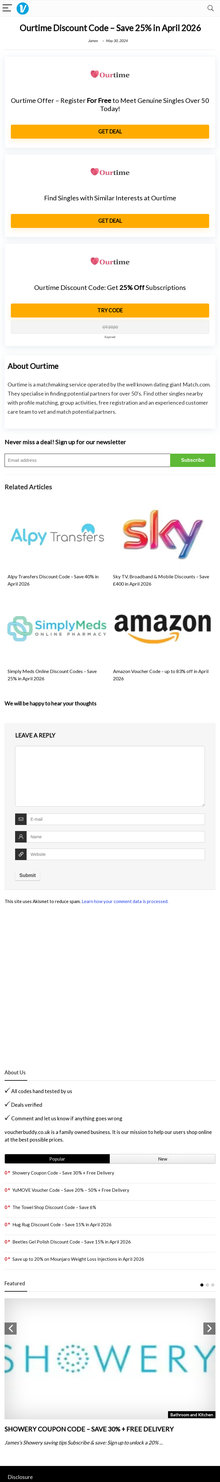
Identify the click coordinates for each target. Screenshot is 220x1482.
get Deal (110, 131)
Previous (11, 1329)
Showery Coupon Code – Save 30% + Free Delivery (63, 1172)
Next (209, 1329)
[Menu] (7, 8)
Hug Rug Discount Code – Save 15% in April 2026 (62, 1224)
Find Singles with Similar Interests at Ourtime (110, 198)
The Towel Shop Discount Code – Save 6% (54, 1207)
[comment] (110, 776)
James (93, 40)
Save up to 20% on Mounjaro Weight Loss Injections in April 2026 (78, 1259)
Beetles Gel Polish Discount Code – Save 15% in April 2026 (71, 1241)
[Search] (210, 8)
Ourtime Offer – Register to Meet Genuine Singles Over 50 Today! (110, 104)
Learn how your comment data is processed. (125, 901)
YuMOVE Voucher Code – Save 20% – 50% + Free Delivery (70, 1190)
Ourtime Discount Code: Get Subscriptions (110, 287)
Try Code (110, 310)
